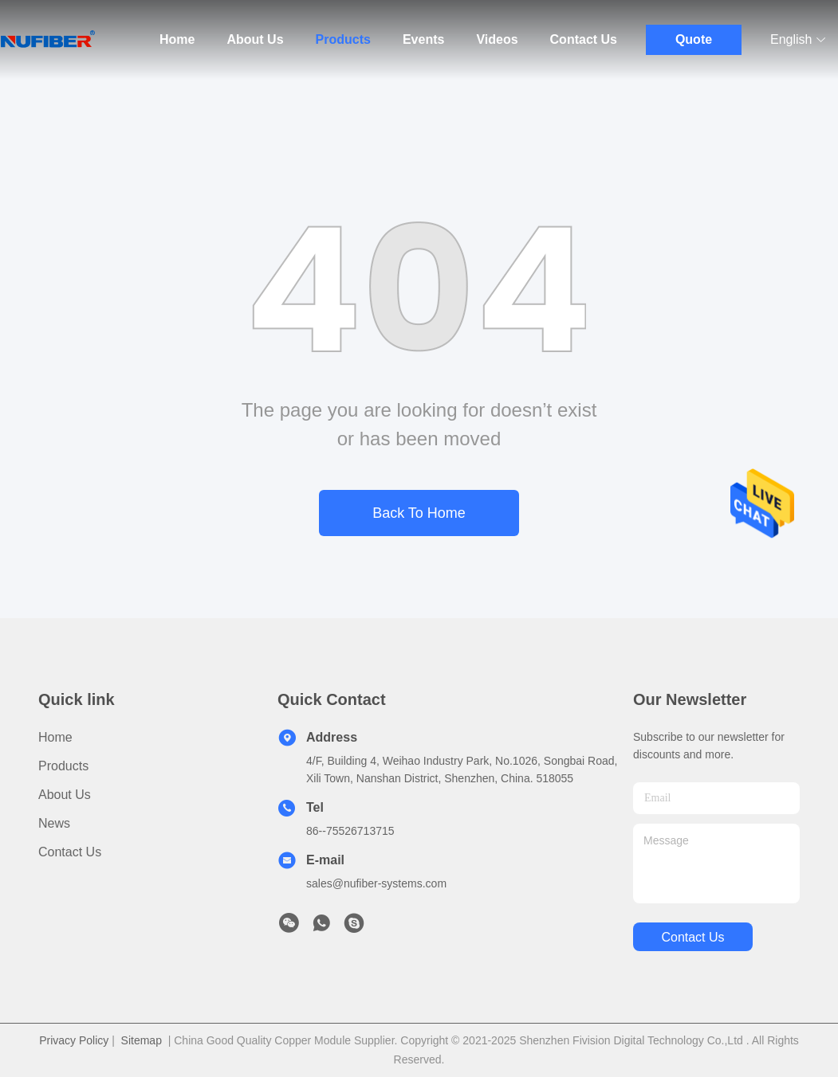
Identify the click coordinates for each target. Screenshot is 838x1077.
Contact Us (583, 39)
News (54, 823)
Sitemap (141, 1040)
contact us (692, 937)
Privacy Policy (73, 1040)
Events (423, 39)
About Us (254, 39)
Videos (496, 39)
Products (343, 39)
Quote (693, 39)
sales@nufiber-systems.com (376, 883)
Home (177, 39)
